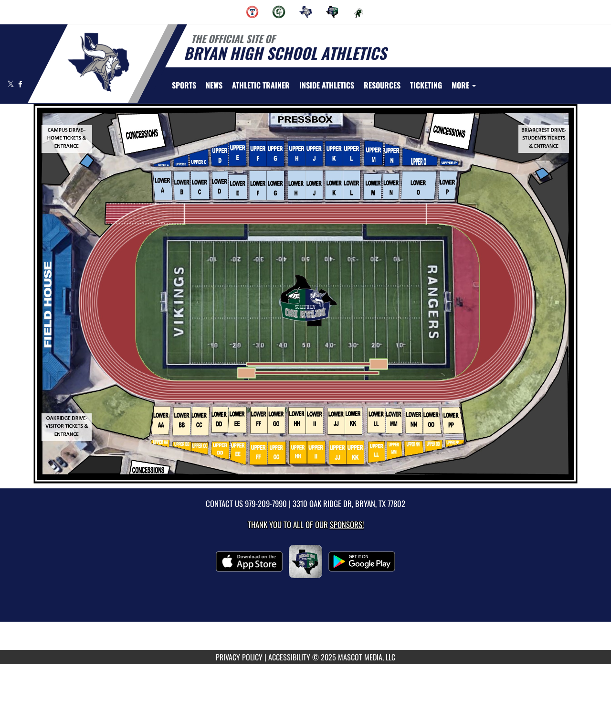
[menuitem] (252, 12)
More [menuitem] (464, 85)
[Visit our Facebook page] (20, 84)
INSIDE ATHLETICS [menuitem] (326, 85)
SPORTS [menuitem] (184, 85)
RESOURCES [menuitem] (382, 85)
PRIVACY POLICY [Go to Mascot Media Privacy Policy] (239, 657)
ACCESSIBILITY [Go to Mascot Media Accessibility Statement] (289, 657)
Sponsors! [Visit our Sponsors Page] (347, 524)
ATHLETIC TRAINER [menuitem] (261, 85)
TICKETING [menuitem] (426, 85)
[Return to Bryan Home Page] (98, 62)
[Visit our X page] (11, 84)
